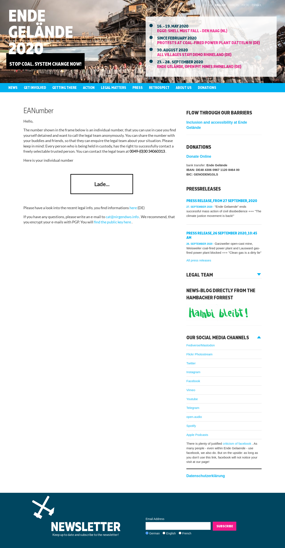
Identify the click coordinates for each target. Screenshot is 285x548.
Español (257, 5)
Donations (207, 87)
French (186, 533)
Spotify (191, 426)
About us (184, 87)
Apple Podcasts (197, 435)
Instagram (193, 372)
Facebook (193, 381)
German (154, 533)
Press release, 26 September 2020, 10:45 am (221, 235)
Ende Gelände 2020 (40, 31)
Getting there (64, 87)
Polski (245, 5)
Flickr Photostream (199, 354)
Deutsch (207, 5)
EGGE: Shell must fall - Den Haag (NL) (192, 30)
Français (233, 5)
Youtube (192, 399)
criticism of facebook (237, 443)
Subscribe (224, 526)
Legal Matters (113, 87)
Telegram (192, 408)
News (13, 87)
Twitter (191, 363)
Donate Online (198, 156)
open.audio (194, 417)
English (220, 5)
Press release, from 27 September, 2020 (221, 200)
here (133, 208)
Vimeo (190, 390)
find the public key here (113, 222)
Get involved (35, 87)
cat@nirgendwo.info (122, 217)
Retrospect (159, 87)
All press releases (198, 260)
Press (137, 87)
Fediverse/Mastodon (200, 345)
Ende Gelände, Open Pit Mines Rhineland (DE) (199, 66)
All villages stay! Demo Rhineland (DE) (194, 54)
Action (89, 87)
